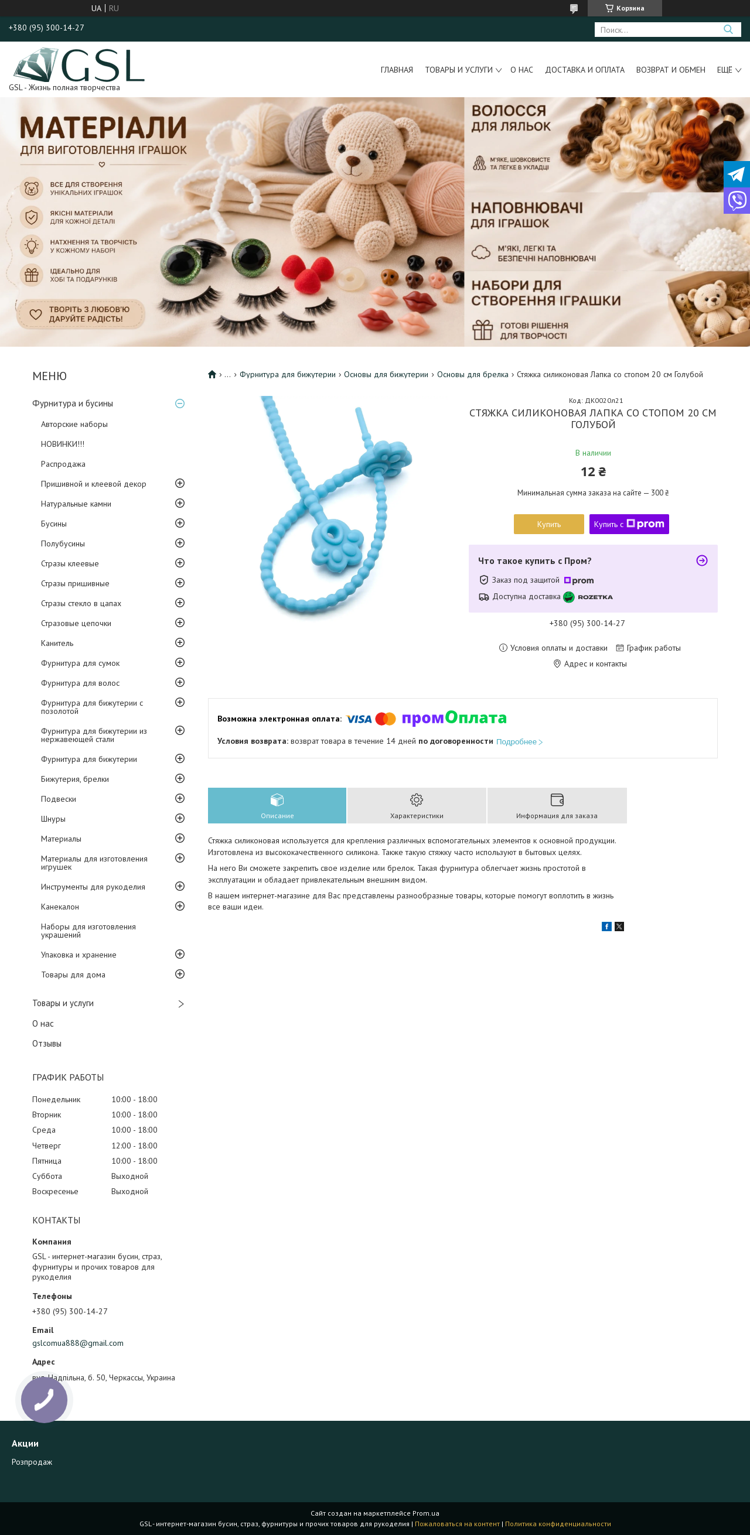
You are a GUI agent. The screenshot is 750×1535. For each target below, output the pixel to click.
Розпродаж (32, 1462)
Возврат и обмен (670, 69)
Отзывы (47, 1043)
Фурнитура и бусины (72, 403)
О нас (521, 69)
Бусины (54, 523)
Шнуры (53, 818)
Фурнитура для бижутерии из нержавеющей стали (94, 735)
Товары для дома (73, 974)
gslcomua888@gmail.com (78, 1343)
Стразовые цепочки (76, 623)
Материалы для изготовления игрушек (94, 862)
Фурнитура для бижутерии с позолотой (92, 707)
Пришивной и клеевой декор (93, 483)
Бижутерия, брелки (75, 779)
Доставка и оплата (585, 69)
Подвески (58, 799)
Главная (397, 69)
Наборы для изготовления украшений (88, 930)
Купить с (629, 524)
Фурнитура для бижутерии (89, 759)
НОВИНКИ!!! (62, 444)
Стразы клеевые (70, 563)
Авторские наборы (74, 424)
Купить (549, 524)
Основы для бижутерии (386, 374)
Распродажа (63, 464)
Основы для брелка (473, 374)
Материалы (61, 838)
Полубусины (63, 543)
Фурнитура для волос (80, 683)
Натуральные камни (76, 503)
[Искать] (728, 29)
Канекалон (60, 906)
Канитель (57, 643)
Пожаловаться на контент (457, 1523)
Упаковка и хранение (79, 954)
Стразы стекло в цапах (81, 603)
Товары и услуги (459, 69)
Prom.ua (425, 1513)
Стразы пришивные (75, 583)
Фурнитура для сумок (80, 663)
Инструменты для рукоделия (93, 886)
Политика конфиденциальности (558, 1523)
